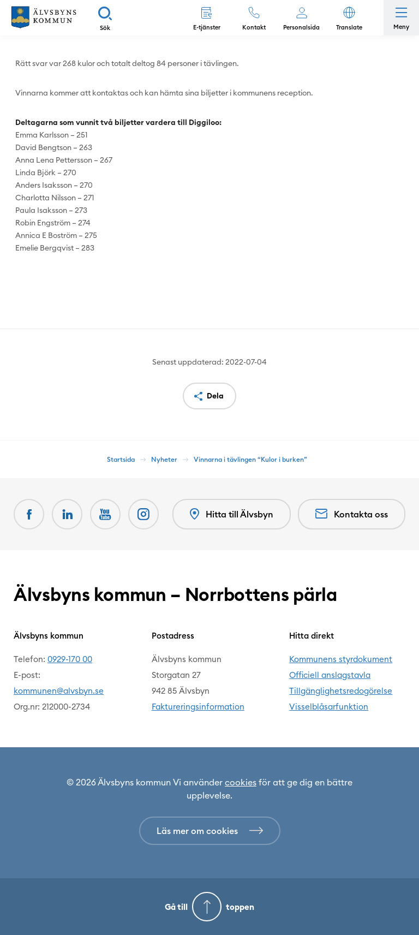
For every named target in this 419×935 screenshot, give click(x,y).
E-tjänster (206, 27)
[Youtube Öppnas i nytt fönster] (105, 514)
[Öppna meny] (401, 17)
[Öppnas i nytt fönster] (143, 514)
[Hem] (43, 17)
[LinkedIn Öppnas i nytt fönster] (67, 514)
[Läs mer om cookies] (209, 831)
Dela (215, 396)
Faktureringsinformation (198, 706)
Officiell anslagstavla (329, 675)
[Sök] (105, 17)
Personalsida (301, 27)
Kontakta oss (351, 514)
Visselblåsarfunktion (328, 706)
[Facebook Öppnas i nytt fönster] (29, 514)
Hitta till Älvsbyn (231, 514)
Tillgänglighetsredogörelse (340, 691)
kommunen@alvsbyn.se (59, 691)
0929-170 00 (69, 659)
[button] (349, 17)
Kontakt (254, 27)
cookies (240, 782)
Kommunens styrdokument (340, 659)
